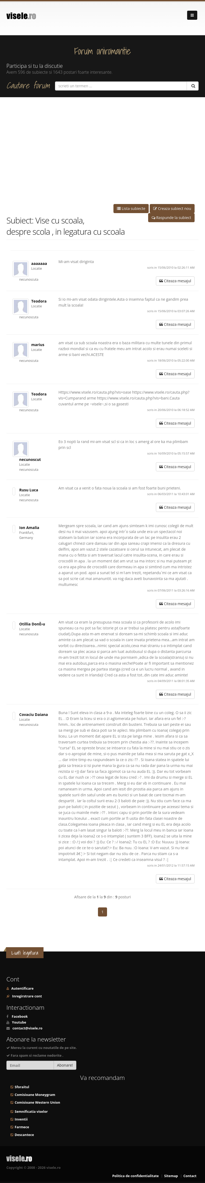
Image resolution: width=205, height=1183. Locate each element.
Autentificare (22, 988)
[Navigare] (192, 15)
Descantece (24, 1135)
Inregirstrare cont (26, 996)
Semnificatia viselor (31, 1111)
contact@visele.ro (27, 1028)
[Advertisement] (102, 150)
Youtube (19, 1022)
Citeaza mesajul (175, 280)
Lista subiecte (131, 208)
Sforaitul (22, 1087)
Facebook (20, 1016)
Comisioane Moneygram (35, 1094)
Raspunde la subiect (171, 217)
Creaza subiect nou (172, 208)
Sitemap (171, 1176)
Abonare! (65, 1065)
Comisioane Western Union (37, 1102)
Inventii (21, 1119)
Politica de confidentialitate (135, 1176)
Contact (189, 1176)
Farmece (22, 1127)
